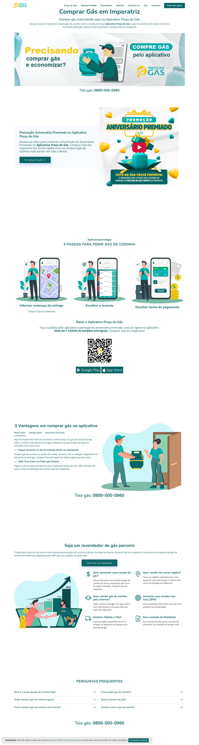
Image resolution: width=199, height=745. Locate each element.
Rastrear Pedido (89, 5)
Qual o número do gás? (113, 699)
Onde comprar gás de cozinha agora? (34, 699)
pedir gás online (81, 27)
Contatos (155, 5)
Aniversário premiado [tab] (54, 432)
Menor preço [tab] (20, 432)
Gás (146, 5)
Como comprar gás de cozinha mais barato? (37, 707)
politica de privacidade (67, 740)
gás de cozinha (140, 23)
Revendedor (106, 5)
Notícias (120, 5)
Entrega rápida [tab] (35, 432)
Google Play (88, 370)
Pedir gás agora (174, 5)
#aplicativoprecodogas (99, 239)
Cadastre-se (134, 5)
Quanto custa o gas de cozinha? (118, 707)
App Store (112, 370)
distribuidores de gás (63, 552)
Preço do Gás (70, 5)
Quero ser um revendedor (99, 562)
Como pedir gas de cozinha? (116, 692)
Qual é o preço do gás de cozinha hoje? (35, 692)
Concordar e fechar (138, 740)
